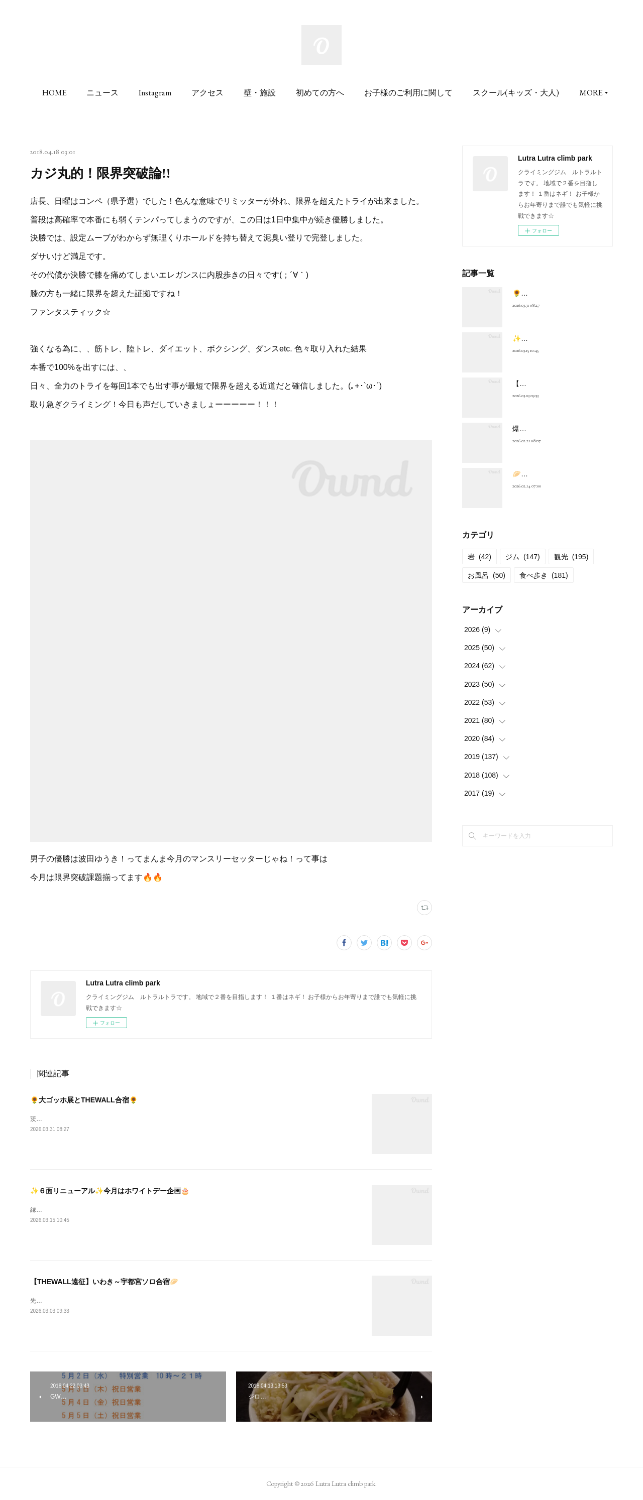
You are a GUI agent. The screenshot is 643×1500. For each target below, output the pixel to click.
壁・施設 (309, 92)
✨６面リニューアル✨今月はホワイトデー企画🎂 (109, 1191)
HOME (104, 92)
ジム (522, 557)
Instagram (204, 92)
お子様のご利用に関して (458, 92)
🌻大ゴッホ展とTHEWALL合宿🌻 (84, 1100)
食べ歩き (543, 575)
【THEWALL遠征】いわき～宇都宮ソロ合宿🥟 (104, 1282)
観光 (571, 557)
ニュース (152, 92)
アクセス (257, 92)
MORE (534, 92)
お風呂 (486, 575)
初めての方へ (370, 92)
